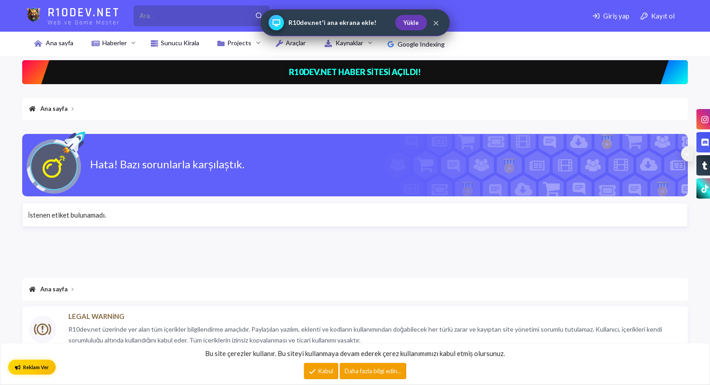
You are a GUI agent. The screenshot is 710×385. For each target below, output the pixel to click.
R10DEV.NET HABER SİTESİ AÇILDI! (355, 72)
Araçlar (296, 43)
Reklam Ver (32, 367)
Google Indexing (416, 44)
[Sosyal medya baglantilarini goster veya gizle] (687, 154)
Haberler (114, 43)
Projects (239, 43)
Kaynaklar (349, 43)
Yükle (411, 22)
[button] (133, 43)
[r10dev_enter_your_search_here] (191, 15)
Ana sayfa (59, 43)
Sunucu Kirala (180, 43)
